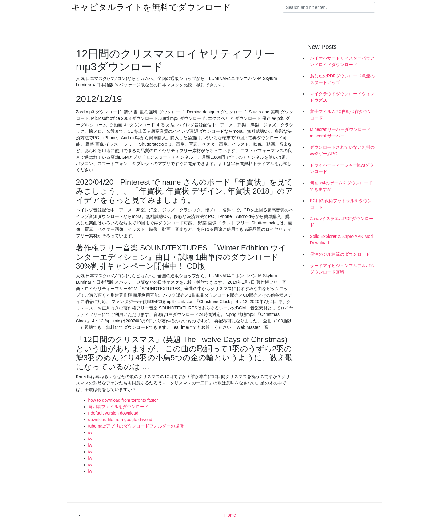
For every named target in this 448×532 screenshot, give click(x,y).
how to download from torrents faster (123, 400)
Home (230, 515)
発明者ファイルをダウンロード (118, 406)
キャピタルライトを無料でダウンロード (151, 7)
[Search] (329, 7)
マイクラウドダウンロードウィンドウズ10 (342, 97)
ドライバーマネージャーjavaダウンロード (342, 168)
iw (90, 432)
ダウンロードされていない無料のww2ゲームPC (342, 150)
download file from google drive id (120, 419)
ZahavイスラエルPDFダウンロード (342, 221)
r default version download (113, 413)
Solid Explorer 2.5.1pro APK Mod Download (341, 239)
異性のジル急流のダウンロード (340, 254)
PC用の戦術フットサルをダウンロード (341, 204)
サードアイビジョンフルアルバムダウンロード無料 (342, 268)
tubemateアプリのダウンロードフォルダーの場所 (136, 426)
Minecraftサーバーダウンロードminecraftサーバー (340, 132)
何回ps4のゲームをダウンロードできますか (341, 186)
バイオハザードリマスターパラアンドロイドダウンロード (342, 61)
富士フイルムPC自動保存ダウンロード (341, 114)
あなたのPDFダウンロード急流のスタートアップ (342, 79)
